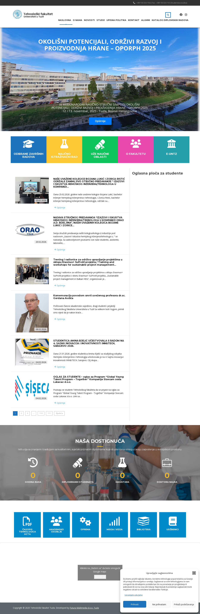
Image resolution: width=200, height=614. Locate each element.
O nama (77, 20)
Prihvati (134, 604)
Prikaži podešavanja (184, 604)
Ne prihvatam (159, 604)
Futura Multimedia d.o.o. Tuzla (84, 607)
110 (41, 413)
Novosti (89, 20)
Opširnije (100, 121)
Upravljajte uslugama (134, 595)
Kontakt (133, 20)
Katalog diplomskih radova (170, 20)
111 (49, 413)
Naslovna (64, 20)
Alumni (145, 20)
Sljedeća (59, 413)
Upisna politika (116, 20)
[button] (194, 572)
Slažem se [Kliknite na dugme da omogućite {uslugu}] (100, 577)
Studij (101, 20)
